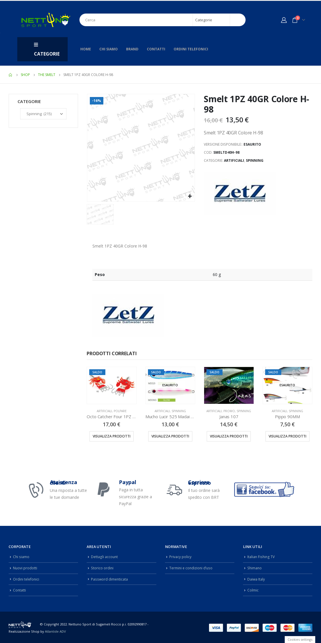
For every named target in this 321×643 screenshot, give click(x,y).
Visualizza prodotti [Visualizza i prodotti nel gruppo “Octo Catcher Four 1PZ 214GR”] (111, 436)
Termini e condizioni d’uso (191, 567)
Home (85, 49)
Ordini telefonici (191, 49)
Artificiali (234, 160)
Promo (229, 411)
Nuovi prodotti (25, 567)
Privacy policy (180, 556)
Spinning (254, 160)
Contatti (156, 49)
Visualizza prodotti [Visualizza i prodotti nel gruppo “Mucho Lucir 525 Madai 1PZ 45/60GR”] (170, 436)
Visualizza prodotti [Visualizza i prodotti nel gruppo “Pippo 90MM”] (287, 436)
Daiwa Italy (256, 578)
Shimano (255, 567)
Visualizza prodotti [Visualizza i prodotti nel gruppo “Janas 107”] (229, 436)
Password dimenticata (110, 578)
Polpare (120, 411)
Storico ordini (102, 567)
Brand (132, 49)
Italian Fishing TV (261, 556)
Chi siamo (108, 49)
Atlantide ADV (55, 630)
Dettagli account (104, 556)
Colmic (253, 589)
